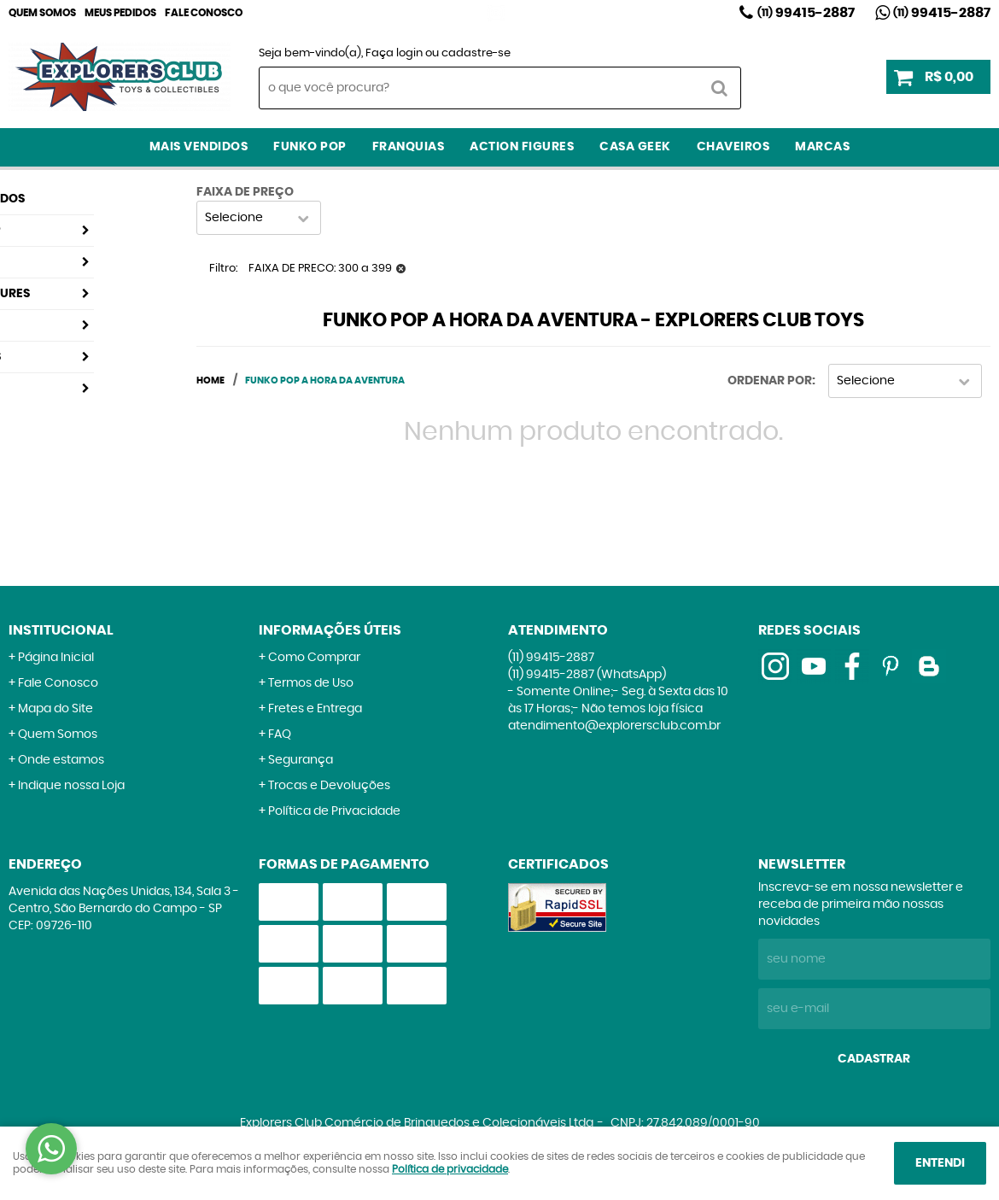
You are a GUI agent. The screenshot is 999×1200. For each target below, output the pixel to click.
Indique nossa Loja (71, 786)
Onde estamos (61, 760)
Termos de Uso (310, 683)
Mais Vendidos (198, 147)
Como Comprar (314, 658)
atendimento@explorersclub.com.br (614, 726)
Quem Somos (42, 13)
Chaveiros (733, 147)
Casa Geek (635, 147)
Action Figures (522, 147)
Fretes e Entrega (315, 709)
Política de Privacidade (334, 811)
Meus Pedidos (120, 13)
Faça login (394, 53)
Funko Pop (310, 147)
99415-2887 (806, 13)
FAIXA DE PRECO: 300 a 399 (320, 268)
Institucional (61, 630)
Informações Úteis (330, 630)
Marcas (822, 147)
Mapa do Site (55, 709)
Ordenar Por (769, 381)
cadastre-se (476, 53)
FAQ (279, 734)
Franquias (408, 147)
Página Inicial (56, 658)
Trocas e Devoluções (329, 786)
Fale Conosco (203, 13)
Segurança (300, 760)
